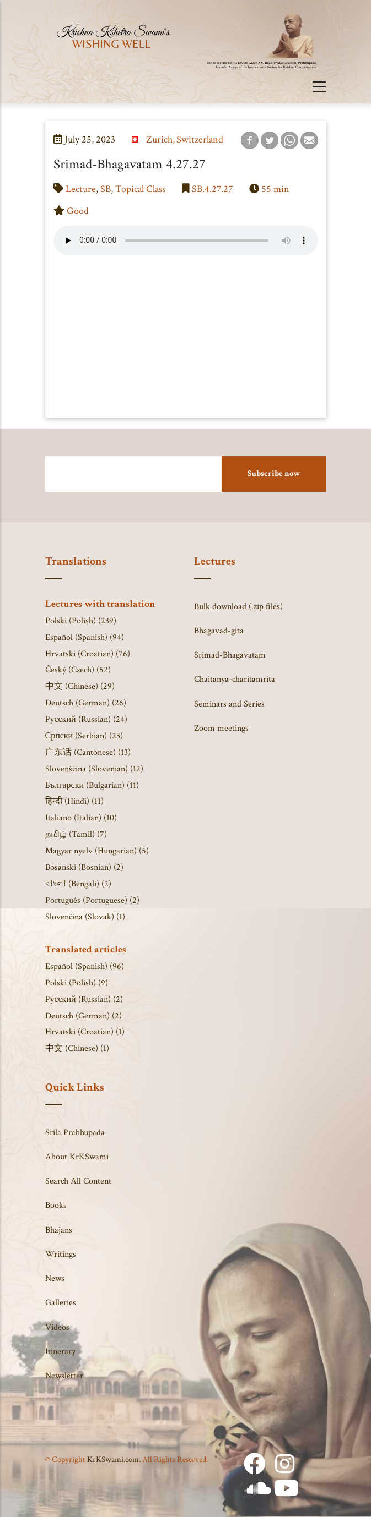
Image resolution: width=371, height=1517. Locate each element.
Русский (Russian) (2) (84, 999)
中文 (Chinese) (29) (80, 686)
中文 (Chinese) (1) (77, 1048)
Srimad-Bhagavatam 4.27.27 (129, 164)
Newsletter (64, 1376)
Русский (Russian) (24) (86, 719)
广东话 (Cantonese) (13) (88, 752)
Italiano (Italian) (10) (81, 818)
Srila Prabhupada (75, 1132)
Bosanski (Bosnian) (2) (84, 867)
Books (56, 1205)
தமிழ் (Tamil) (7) (76, 834)
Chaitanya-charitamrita (234, 679)
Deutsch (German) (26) (85, 703)
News (54, 1278)
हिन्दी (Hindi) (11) (74, 801)
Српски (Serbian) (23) (84, 736)
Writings (60, 1254)
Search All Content (78, 1181)
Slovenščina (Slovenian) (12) (94, 769)
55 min (275, 189)
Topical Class (140, 189)
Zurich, (160, 139)
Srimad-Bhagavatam (230, 655)
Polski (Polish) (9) (76, 983)
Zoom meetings (221, 728)
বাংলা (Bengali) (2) (78, 884)
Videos (57, 1327)
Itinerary (60, 1351)
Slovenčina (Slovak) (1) (85, 917)
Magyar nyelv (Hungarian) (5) (97, 851)
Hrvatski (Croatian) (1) (85, 1032)
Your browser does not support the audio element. (185, 240)
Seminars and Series (229, 704)
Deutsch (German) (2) (83, 1016)
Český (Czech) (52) (78, 670)
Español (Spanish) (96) (84, 966)
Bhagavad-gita (219, 631)
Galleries (60, 1302)
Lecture (81, 189)
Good (78, 211)
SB (105, 189)
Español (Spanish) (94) (84, 637)
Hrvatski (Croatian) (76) (87, 654)
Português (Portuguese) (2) (92, 900)
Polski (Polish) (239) (80, 621)
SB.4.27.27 (212, 189)
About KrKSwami (77, 1157)
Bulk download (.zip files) (238, 606)
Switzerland (199, 139)
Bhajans (58, 1230)
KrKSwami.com (113, 1459)
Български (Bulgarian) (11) (92, 785)
